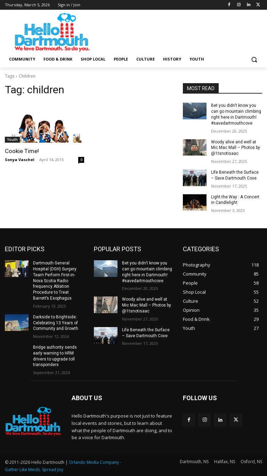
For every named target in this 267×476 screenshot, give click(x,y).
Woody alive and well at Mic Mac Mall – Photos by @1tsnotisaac (235, 148)
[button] (254, 59)
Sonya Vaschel (19, 159)
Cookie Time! (22, 151)
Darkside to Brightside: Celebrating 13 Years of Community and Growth (55, 323)
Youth (12, 139)
